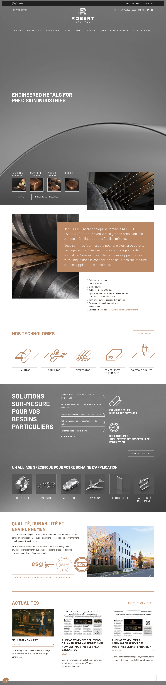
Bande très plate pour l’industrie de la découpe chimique (81, 406)
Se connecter (147, 2)
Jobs (134, 9)
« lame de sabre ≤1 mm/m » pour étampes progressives (79, 396)
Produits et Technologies (27, 29)
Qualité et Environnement (114, 29)
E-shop (17, 2)
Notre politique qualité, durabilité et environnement (43, 577)
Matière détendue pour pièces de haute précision (82, 414)
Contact (141, 9)
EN (117, 9)
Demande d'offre (20, 9)
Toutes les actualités (139, 603)
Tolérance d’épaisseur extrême (74, 430)
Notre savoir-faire (141, 453)
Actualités (125, 9)
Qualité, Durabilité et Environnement (122, 309)
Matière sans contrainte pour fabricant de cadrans (79, 422)
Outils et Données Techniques (79, 29)
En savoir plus (143, 333)
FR (114, 9)
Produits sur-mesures (46, 197)
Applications (52, 29)
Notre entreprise (142, 29)
